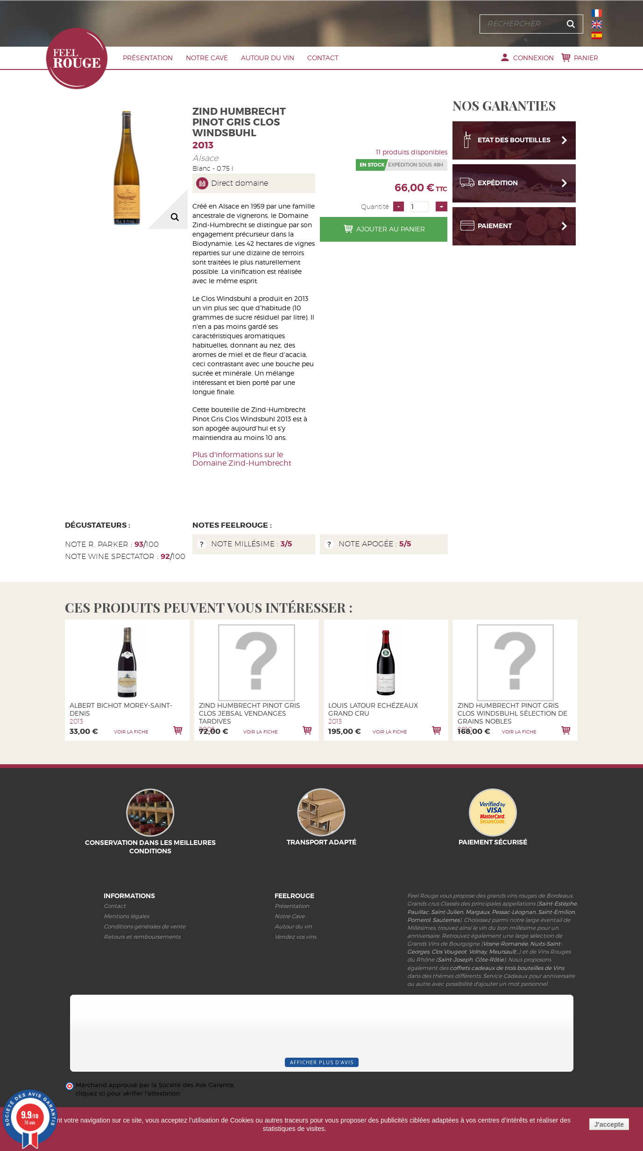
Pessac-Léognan (514, 911)
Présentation (148, 58)
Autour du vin (267, 58)
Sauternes (445, 919)
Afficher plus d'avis (321, 1062)
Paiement (495, 222)
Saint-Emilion (556, 911)
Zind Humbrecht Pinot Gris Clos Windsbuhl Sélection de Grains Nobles (512, 713)
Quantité (375, 206)
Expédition (498, 179)
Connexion (533, 58)
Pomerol (418, 919)
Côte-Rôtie (489, 959)
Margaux (477, 911)
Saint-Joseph (455, 959)
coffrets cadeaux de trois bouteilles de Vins (507, 967)
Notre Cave (207, 58)
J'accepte (609, 1124)
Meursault (502, 951)
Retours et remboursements (142, 936)
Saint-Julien (447, 911)
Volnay (478, 951)
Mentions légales (126, 916)
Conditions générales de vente (144, 926)
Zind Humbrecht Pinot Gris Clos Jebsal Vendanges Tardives (249, 713)
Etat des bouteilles (514, 136)
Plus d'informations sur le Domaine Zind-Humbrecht (241, 458)
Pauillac (418, 911)
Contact (323, 58)
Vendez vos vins (295, 936)
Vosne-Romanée (505, 943)
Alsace (205, 158)
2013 (202, 145)
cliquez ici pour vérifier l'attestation (128, 1093)
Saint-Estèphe (557, 903)
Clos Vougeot (448, 951)
